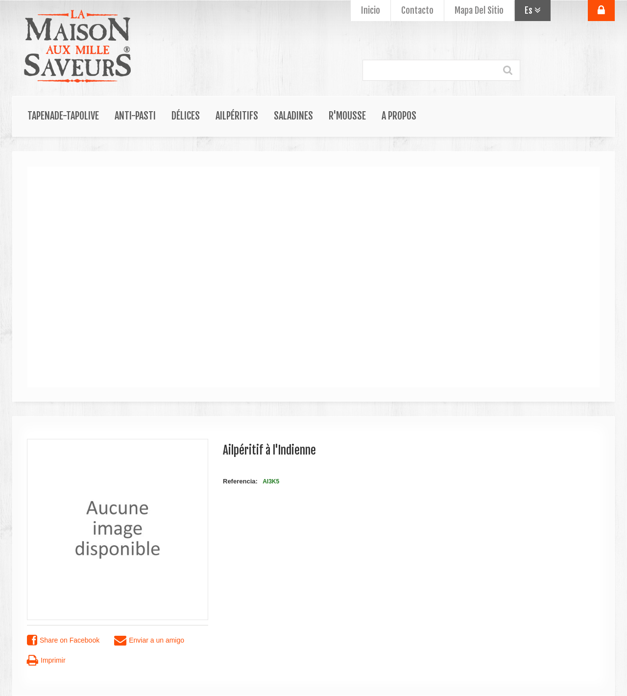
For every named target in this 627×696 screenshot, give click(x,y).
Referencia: (240, 481)
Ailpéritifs (237, 116)
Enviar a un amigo (149, 640)
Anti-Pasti (135, 116)
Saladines (293, 116)
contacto (417, 10)
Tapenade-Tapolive (63, 116)
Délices (185, 116)
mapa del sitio (479, 10)
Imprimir (46, 660)
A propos (399, 116)
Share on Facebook (63, 640)
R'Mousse (347, 116)
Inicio (370, 10)
